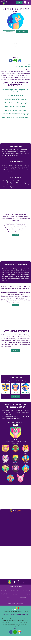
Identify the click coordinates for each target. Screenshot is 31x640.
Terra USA (15, 594)
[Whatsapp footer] (15, 632)
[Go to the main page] (4, 2)
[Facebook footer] (11, 632)
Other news (23, 597)
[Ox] (15, 449)
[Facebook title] (11, 60)
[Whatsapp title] (15, 60)
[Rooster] (25, 469)
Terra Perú (4, 594)
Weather (27, 594)
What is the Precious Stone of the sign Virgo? (15, 117)
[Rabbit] (5, 459)
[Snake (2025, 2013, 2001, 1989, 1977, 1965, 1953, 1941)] (15, 435)
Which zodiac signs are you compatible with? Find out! (15, 90)
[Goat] (5, 469)
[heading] (15, 235)
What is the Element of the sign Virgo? (15, 103)
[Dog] (10, 479)
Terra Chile (4, 590)
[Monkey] (15, 469)
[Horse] (25, 459)
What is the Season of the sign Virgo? (15, 99)
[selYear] (15, 425)
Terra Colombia (15, 590)
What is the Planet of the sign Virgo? (15, 110)
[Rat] (5, 449)
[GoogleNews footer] (19, 632)
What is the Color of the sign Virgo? (15, 106)
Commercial (11, 604)
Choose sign (15, 396)
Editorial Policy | (21, 614)
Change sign (9, 32)
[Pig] (20, 479)
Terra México (26, 590)
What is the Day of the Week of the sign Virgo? (15, 114)
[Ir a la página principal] (2, 514)
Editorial (20, 604)
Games (8, 597)
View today (22, 32)
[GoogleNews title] (19, 60)
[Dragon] (15, 459)
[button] (24, 2)
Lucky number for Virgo (15, 95)
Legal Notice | (6, 614)
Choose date (15, 350)
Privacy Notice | (13, 614)
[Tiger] (25, 449)
